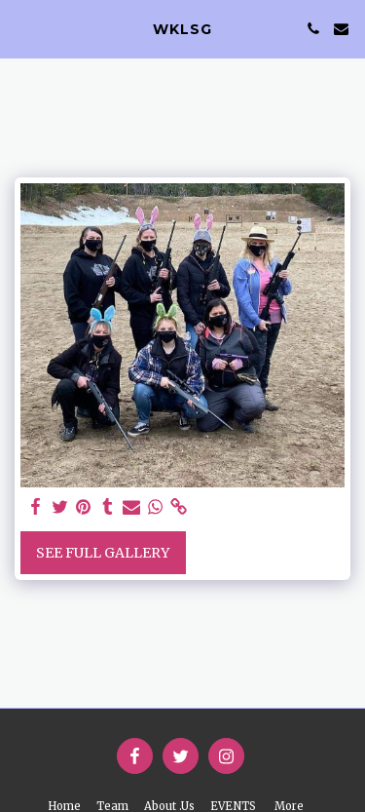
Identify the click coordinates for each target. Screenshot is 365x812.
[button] (21, 28)
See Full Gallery (102, 552)
